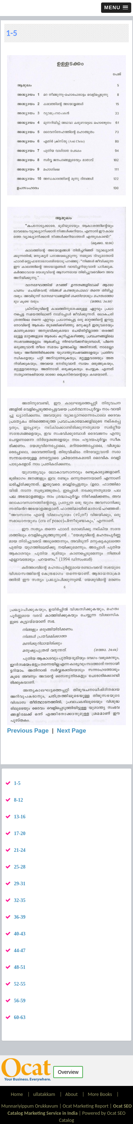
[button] (116, 7)
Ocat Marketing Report (86, 1106)
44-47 (20, 950)
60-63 (20, 1017)
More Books (100, 1094)
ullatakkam (44, 1094)
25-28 (20, 867)
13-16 (20, 816)
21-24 (20, 850)
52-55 (20, 984)
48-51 (20, 967)
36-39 (20, 917)
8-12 (18, 800)
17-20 (20, 833)
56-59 (20, 1000)
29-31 (20, 883)
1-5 (17, 783)
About (71, 1094)
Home (17, 1094)
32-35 (20, 900)
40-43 (20, 933)
